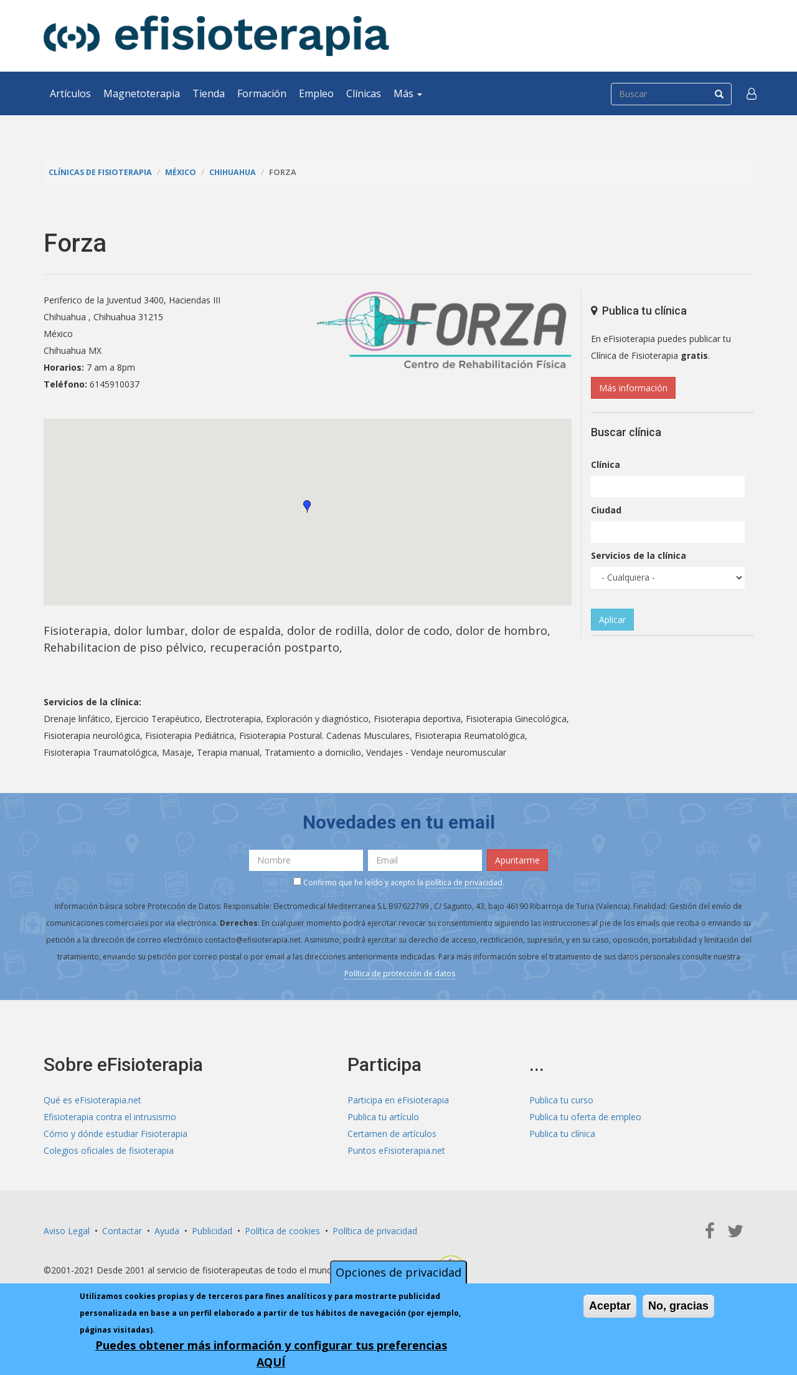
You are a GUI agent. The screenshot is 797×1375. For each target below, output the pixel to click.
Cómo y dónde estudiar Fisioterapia (115, 1133)
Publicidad (212, 1231)
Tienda (208, 93)
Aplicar (612, 620)
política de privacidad (463, 882)
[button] (751, 93)
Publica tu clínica (562, 1133)
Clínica (605, 464)
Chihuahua (232, 172)
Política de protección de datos (399, 973)
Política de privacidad (374, 1231)
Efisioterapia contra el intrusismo (110, 1117)
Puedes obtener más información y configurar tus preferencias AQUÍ (271, 1353)
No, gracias (678, 1306)
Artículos (70, 93)
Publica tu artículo (383, 1117)
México (180, 172)
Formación (261, 93)
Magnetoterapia (141, 93)
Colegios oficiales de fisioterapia (109, 1150)
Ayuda (166, 1231)
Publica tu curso (561, 1100)
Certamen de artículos (391, 1133)
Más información (633, 388)
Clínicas (363, 93)
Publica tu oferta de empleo (585, 1117)
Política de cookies (282, 1231)
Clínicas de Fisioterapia (100, 172)
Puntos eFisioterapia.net (396, 1150)
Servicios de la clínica (638, 555)
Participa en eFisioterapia (398, 1100)
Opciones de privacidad (398, 1272)
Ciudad (606, 510)
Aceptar (610, 1306)
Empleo (316, 93)
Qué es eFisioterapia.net (92, 1100)
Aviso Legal (67, 1231)
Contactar (122, 1231)
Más (408, 93)
